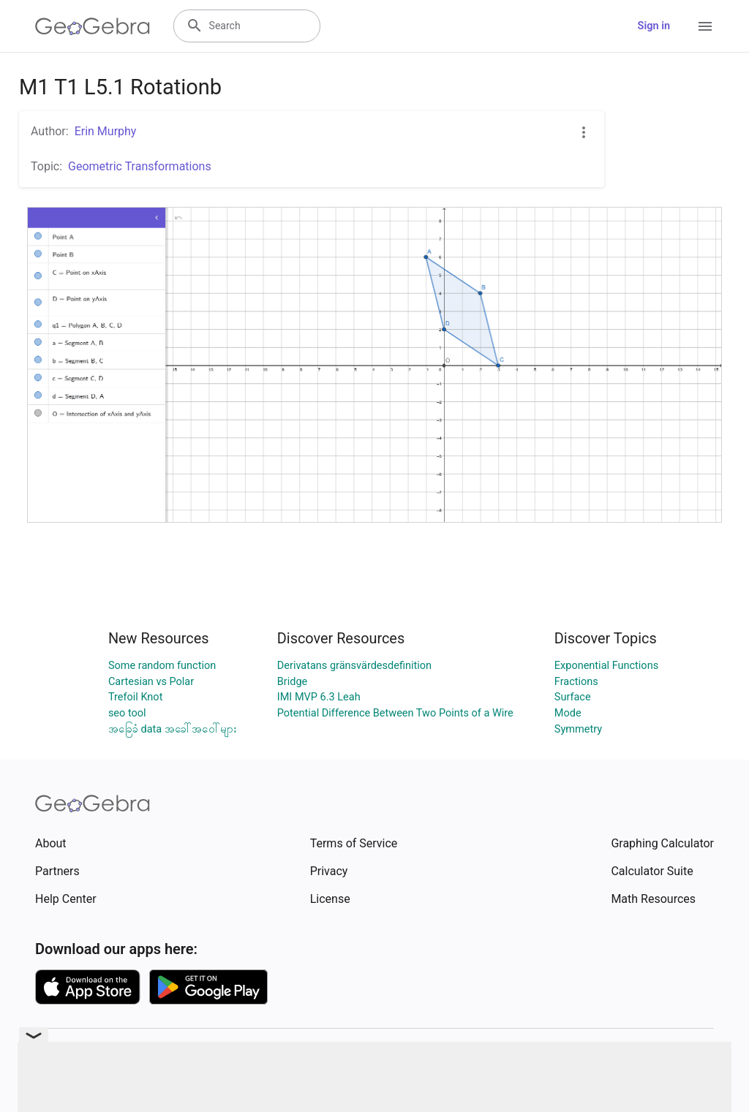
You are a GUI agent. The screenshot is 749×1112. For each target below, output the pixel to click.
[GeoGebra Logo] (92, 26)
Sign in (654, 26)
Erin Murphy (106, 131)
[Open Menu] (705, 26)
